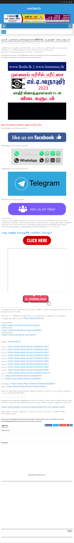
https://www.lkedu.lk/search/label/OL (23, 375)
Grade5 (27, 43)
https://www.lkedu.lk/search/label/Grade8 (28, 367)
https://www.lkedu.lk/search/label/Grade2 (28, 349)
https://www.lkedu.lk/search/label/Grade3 (28, 352)
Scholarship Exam (35, 43)
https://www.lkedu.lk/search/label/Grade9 (28, 370)
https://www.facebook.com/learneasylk (20, 325)
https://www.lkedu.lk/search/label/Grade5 (28, 358)
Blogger (44, 475)
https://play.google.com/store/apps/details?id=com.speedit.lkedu (33, 407)
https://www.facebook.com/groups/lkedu (21, 330)
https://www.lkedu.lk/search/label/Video (26, 386)
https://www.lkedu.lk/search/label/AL (23, 378)
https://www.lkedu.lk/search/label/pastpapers (33, 383)
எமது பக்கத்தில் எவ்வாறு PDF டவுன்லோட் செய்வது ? (26, 232)
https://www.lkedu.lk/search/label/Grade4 (28, 355)
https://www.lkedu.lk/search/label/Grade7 (28, 364)
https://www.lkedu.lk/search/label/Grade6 (28, 361)
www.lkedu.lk (34, 8)
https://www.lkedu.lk (33, 318)
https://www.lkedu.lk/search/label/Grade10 (29, 373)
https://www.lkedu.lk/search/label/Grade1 (28, 346)
